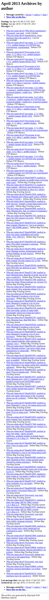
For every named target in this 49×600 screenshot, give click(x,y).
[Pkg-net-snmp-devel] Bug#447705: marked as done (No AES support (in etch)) (26, 216)
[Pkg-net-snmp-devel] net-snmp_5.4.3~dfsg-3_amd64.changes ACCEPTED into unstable (25, 157)
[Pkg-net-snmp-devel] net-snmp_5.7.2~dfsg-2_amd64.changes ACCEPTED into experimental (27, 171)
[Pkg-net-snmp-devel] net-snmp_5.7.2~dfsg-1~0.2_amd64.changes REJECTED (25, 60)
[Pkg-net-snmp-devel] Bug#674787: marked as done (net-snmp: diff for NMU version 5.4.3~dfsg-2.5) (26, 509)
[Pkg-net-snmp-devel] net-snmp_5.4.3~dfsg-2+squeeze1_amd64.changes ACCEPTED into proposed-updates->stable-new (25, 90)
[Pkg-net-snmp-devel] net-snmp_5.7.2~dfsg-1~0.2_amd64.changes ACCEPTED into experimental (25, 75)
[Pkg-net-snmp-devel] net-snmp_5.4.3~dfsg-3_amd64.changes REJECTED (25, 143)
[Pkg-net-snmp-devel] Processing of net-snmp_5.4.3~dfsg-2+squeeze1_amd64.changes (26, 81)
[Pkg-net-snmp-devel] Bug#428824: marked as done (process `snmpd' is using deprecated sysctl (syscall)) (26, 203)
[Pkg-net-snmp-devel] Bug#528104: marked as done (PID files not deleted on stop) (26, 266)
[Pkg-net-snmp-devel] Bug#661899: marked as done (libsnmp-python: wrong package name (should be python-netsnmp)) (26, 459)
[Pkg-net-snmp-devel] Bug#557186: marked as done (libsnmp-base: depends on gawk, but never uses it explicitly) (26, 274)
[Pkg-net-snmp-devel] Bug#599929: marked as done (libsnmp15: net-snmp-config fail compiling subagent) (27, 364)
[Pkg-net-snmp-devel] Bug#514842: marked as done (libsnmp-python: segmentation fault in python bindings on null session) (26, 251)
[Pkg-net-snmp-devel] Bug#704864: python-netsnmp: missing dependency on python (25, 567)
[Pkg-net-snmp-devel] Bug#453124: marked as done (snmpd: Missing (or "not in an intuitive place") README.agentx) (26, 225)
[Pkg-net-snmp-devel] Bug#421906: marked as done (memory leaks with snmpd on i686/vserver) (26, 537)
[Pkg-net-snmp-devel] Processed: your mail (24, 495)
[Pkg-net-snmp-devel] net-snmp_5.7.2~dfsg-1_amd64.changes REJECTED (25, 115)
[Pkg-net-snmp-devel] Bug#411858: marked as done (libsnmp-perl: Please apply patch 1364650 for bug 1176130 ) (26, 196)
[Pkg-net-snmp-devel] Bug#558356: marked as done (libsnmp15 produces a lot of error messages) (26, 296)
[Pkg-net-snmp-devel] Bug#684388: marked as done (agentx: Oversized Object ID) (26, 489)
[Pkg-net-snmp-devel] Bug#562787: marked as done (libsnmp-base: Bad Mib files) (26, 318)
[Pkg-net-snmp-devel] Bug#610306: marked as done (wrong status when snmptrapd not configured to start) (26, 528)
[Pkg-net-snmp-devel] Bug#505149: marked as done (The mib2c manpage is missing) (26, 243)
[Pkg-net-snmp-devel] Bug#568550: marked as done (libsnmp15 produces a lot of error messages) (26, 303)
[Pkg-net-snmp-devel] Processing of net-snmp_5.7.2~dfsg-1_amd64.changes (23, 107)
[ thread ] (28, 15)
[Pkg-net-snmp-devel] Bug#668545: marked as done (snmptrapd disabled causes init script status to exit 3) (27, 469)
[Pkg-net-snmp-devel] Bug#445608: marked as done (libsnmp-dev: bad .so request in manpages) (26, 209)
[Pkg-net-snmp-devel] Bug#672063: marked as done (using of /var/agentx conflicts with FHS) (26, 475)
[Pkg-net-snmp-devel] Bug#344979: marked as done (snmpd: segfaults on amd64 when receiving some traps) (27, 180)
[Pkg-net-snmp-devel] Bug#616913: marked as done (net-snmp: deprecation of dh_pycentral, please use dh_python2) (26, 395)
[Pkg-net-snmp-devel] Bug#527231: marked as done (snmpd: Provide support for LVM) (26, 259)
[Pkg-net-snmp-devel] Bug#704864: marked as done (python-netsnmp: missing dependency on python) (26, 549)
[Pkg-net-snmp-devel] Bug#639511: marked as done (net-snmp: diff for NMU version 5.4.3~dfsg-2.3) (25, 502)
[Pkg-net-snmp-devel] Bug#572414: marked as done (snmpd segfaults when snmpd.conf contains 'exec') (26, 341)
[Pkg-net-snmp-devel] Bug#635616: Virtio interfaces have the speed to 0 (24, 36)
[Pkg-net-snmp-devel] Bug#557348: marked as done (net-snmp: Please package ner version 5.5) (26, 280)
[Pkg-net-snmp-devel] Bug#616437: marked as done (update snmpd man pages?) (26, 387)
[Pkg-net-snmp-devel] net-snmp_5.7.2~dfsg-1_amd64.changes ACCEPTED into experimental (27, 129)
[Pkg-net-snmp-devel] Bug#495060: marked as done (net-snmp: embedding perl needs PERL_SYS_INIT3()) (26, 234)
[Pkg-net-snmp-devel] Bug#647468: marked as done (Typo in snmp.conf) (26, 411)
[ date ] (45, 15)
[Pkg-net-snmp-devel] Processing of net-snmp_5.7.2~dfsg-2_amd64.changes (23, 164)
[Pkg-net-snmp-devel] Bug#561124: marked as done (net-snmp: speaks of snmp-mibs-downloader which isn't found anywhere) (25, 310)
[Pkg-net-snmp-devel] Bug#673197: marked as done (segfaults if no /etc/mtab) (26, 482)
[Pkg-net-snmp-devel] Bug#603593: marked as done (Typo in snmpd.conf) (26, 371)
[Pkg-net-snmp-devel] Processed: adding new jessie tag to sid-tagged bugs (25, 555)
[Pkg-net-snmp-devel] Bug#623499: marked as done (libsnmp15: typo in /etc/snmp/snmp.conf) (26, 404)
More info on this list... (16, 17)
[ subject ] (37, 15)
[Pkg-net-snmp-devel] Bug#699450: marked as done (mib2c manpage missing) (26, 520)
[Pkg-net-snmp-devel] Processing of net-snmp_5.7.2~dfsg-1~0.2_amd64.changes (23, 53)
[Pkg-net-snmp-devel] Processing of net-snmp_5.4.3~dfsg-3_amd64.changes (23, 136)
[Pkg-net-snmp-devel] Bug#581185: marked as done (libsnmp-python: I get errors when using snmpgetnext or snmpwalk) (25, 348)
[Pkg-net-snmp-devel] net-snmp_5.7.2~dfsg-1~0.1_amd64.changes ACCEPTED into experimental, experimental (25, 44)
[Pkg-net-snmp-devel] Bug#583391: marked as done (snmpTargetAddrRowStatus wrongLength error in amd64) (26, 357)
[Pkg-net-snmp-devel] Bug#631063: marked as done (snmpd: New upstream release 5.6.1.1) (26, 288)
